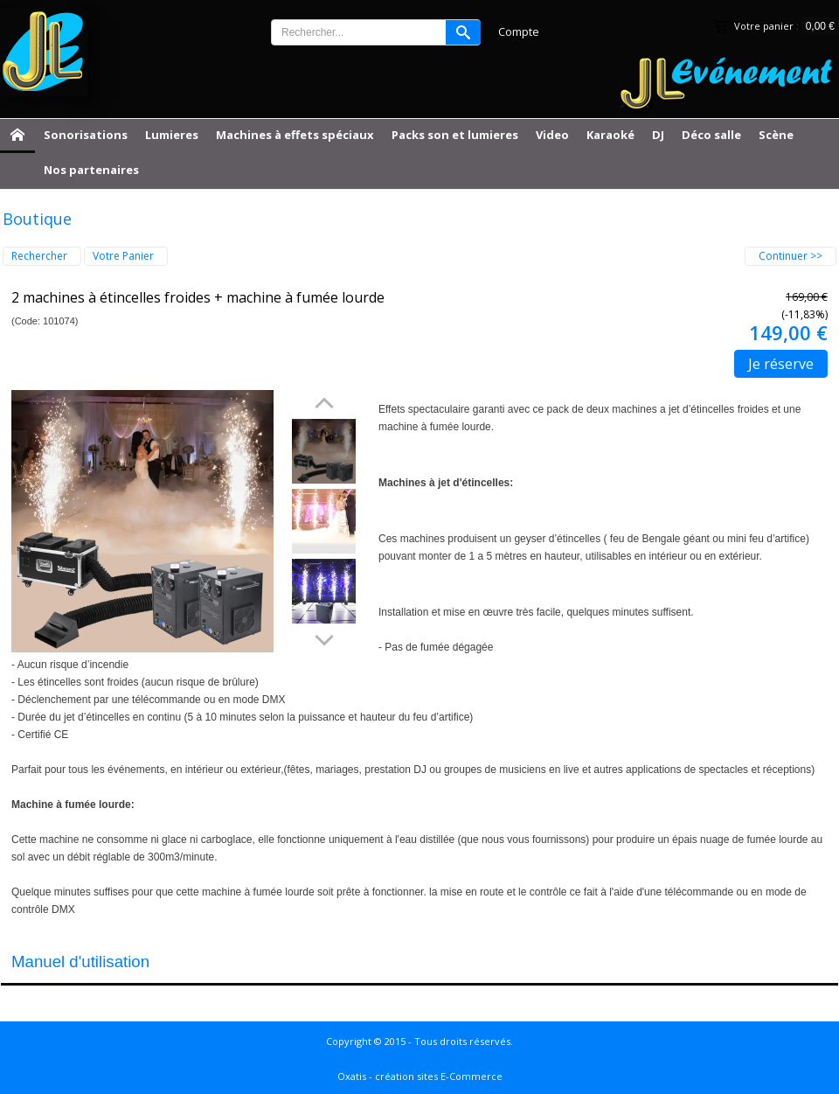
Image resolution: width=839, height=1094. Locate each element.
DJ (658, 135)
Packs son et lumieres (455, 135)
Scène (776, 135)
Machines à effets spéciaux (295, 135)
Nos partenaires (91, 170)
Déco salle (711, 135)
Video (552, 135)
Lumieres (171, 135)
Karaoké (610, 135)
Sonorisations (86, 135)
